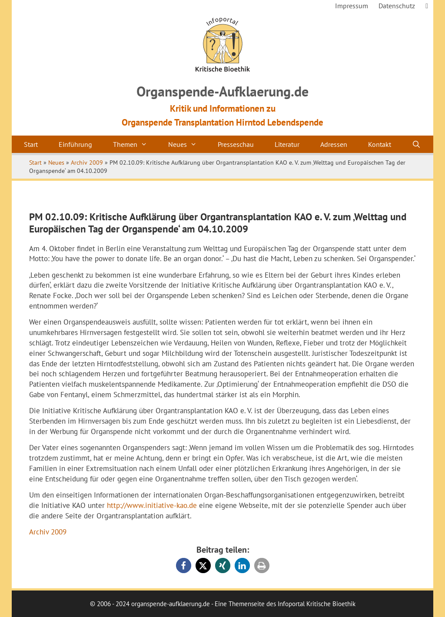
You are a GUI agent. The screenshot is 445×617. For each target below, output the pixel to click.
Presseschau (236, 144)
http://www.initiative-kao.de (152, 505)
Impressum (351, 5)
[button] (183, 565)
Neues (187, 144)
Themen (135, 144)
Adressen (333, 144)
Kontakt (379, 144)
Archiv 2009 (87, 162)
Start (31, 144)
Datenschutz (397, 5)
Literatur (287, 144)
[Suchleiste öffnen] (417, 144)
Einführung (75, 144)
